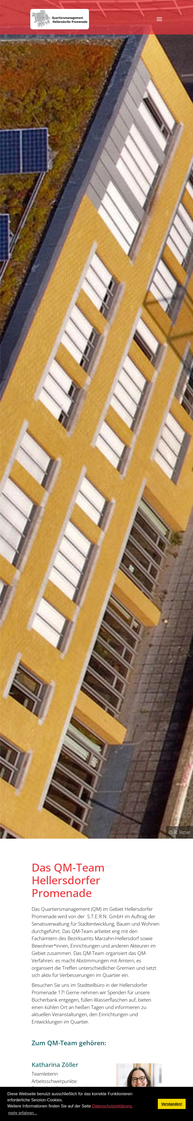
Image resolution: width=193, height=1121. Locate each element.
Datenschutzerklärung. (112, 1106)
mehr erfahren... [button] (22, 1113)
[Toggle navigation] (159, 19)
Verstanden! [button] (171, 1104)
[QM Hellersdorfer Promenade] (59, 19)
